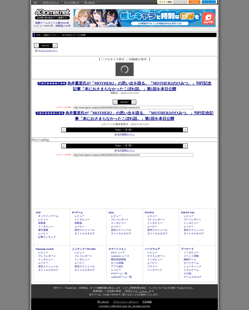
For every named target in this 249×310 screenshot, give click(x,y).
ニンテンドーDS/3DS (84, 248)
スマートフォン (117, 248)
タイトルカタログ (85, 233)
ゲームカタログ (192, 276)
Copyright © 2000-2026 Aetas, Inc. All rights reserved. (124, 306)
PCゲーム (77, 212)
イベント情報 (191, 255)
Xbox (111, 212)
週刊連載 (43, 229)
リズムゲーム (191, 269)
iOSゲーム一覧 (119, 273)
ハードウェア (152, 248)
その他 (187, 273)
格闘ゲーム (190, 259)
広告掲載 (147, 301)
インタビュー (45, 226)
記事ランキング (47, 236)
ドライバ (152, 266)
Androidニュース (120, 255)
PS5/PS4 (149, 212)
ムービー (43, 233)
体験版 (42, 222)
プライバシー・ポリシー (126, 301)
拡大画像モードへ (126, 134)
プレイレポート (120, 219)
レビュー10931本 (43, 25)
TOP (38, 212)
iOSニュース (118, 252)
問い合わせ (89, 2)
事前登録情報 (118, 259)
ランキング (208, 2)
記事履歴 (194, 2)
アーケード (187, 248)
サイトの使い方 (71, 2)
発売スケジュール (85, 229)
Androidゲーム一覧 (121, 276)
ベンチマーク (154, 269)
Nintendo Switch (44, 248)
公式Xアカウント (51, 2)
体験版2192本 (63, 25)
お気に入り (180, 2)
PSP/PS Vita (187, 212)
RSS (36, 2)
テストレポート (156, 255)
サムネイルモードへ (48, 50)
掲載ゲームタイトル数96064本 (52, 22)
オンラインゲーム (48, 215)
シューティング (192, 266)
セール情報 (117, 262)
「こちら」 (143, 291)
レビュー (43, 219)
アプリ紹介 (117, 266)
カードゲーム (191, 262)
